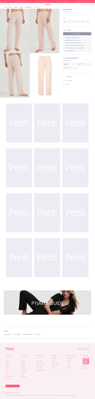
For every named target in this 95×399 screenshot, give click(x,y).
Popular (8, 355)
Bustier (7, 367)
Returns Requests (56, 363)
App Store (85, 365)
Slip (6, 374)
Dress (22, 374)
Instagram (69, 358)
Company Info (39, 367)
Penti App (85, 355)
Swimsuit (23, 360)
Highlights (24, 355)
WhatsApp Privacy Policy (70, 395)
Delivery (53, 360)
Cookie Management (58, 395)
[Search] (5, 4)
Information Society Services (40, 370)
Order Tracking (55, 365)
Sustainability (39, 360)
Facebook (69, 360)
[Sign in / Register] (89, 4)
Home (5, 7)
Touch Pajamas (17, 334)
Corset (7, 369)
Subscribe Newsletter (13, 385)
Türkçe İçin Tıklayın (84, 348)
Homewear (16, 7)
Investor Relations (40, 363)
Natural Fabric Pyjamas (28, 334)
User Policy (48, 395)
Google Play (85, 368)
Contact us (54, 367)
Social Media (71, 355)
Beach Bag (23, 376)
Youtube (69, 365)
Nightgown (8, 363)
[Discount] (9, 4)
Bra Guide (8, 378)
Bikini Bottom (24, 369)
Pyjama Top (37, 334)
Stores (37, 358)
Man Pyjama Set (9, 376)
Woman (10, 7)
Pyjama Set (8, 365)
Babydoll (7, 372)
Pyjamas (21, 7)
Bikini (22, 358)
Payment (54, 358)
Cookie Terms (30, 395)
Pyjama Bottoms (28, 7)
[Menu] (2, 4)
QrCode (86, 361)
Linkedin (69, 367)
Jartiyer (7, 360)
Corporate (39, 355)
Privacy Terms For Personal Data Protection (15, 395)
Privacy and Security (39, 395)
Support (54, 355)
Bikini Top (23, 367)
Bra (6, 358)
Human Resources (40, 365)
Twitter (68, 363)
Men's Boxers (24, 372)
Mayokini (23, 365)
